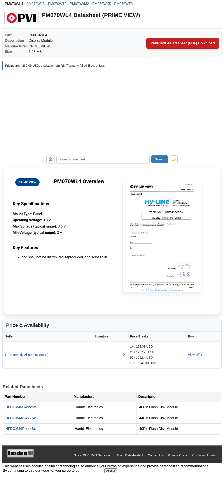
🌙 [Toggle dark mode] (174, 159)
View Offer (195, 355)
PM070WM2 (79, 4)
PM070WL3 (35, 4)
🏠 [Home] (50, 159)
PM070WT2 (57, 4)
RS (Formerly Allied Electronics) (27, 355)
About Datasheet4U (129, 455)
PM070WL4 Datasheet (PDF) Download (183, 43)
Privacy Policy (177, 455)
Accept (110, 470)
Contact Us (155, 455)
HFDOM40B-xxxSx (20, 407)
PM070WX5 (101, 4)
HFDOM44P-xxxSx (20, 418)
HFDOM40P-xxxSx (20, 429)
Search (159, 159)
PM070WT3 (123, 4)
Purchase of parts (204, 455)
